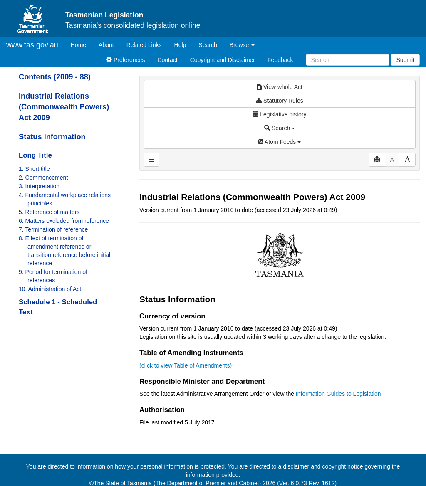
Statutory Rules (279, 100)
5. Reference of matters (49, 212)
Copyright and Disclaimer (222, 60)
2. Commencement (43, 177)
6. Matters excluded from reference (64, 220)
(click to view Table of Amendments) (185, 365)
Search (207, 45)
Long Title (35, 155)
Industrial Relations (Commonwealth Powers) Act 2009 (64, 107)
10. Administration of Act (50, 289)
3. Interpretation (39, 186)
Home (81, 44)
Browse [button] (242, 45)
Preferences (125, 60)
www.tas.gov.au (32, 45)
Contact (167, 60)
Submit (405, 60)
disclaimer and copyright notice (323, 466)
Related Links (144, 45)
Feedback (280, 60)
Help (180, 45)
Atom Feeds (279, 141)
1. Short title (34, 168)
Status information (52, 137)
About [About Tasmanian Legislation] (106, 45)
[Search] (347, 60)
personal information (166, 466)
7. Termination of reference (53, 229)
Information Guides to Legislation (338, 393)
